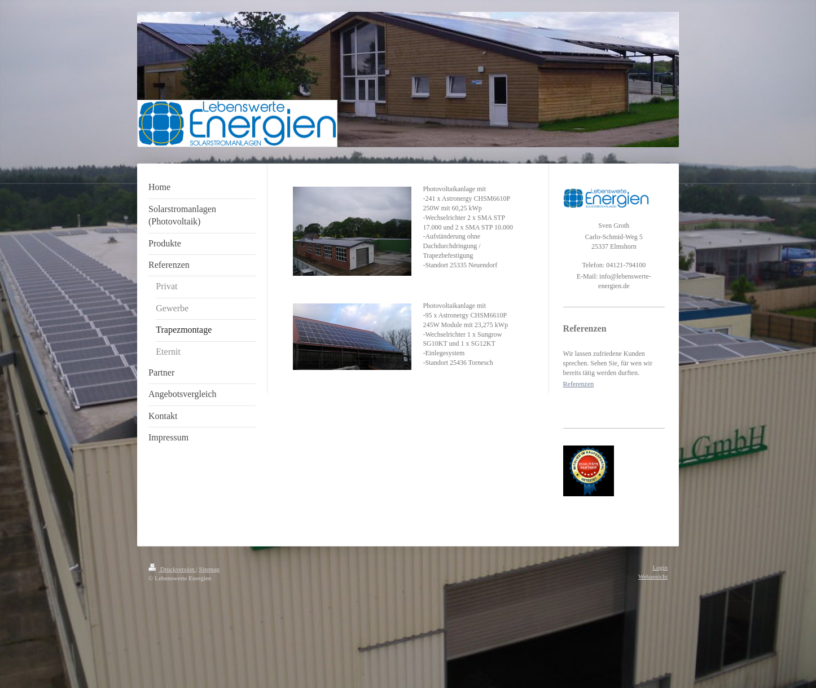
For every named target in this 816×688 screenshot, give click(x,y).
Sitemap (209, 569)
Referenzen (578, 384)
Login (660, 567)
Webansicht (653, 576)
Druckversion (172, 569)
